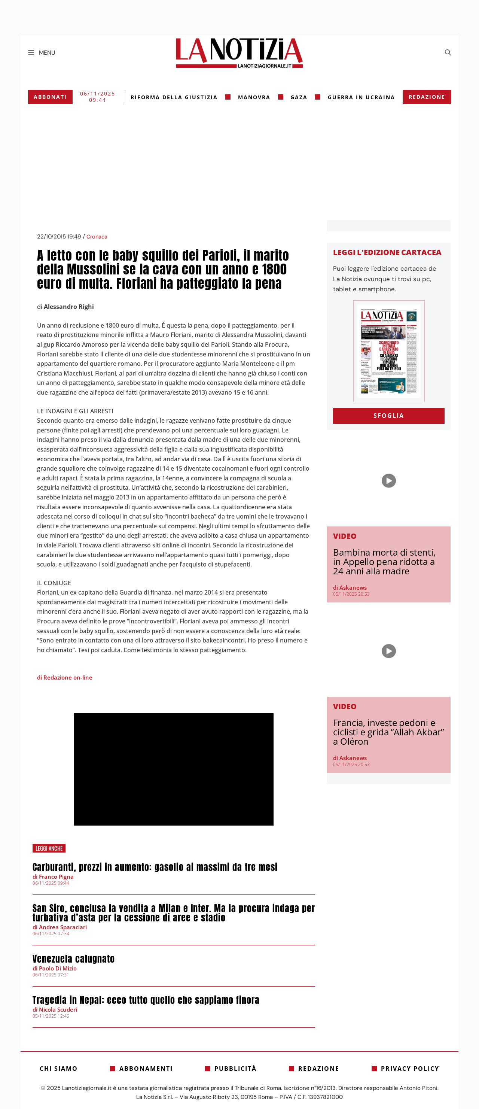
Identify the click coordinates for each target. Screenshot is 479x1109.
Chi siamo (59, 1068)
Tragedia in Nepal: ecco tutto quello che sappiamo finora (146, 1000)
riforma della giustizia (174, 97)
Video (345, 536)
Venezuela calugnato (74, 959)
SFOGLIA (388, 415)
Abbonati (50, 96)
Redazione (427, 96)
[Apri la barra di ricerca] (447, 52)
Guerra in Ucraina (361, 97)
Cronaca (96, 236)
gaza (299, 97)
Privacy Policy (410, 1068)
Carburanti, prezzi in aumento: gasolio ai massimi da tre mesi (155, 867)
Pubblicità (235, 1068)
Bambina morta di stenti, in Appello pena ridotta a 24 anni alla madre (384, 561)
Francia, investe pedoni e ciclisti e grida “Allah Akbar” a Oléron (388, 731)
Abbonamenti (146, 1068)
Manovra (254, 97)
